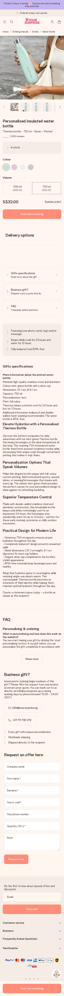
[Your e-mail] (32, 802)
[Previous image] (4, 107)
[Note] (32, 841)
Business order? (53, 201)
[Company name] (32, 766)
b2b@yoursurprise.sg (25, 707)
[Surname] (32, 790)
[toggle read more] (32, 659)
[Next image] (60, 107)
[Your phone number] (32, 814)
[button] (14, 107)
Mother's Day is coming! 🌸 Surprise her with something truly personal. (32, 4)
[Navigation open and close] (4, 21)
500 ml (17, 188)
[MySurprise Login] (52, 21)
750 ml (46, 188)
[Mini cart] (59, 21)
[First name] (32, 778)
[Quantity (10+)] (32, 826)
